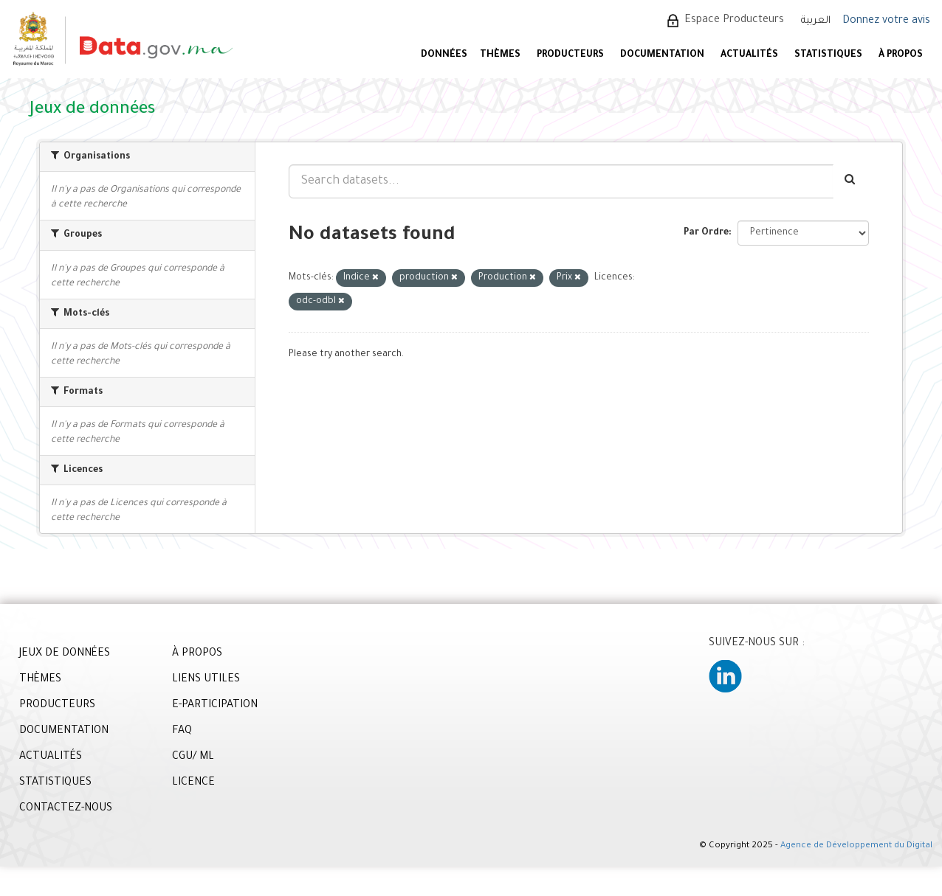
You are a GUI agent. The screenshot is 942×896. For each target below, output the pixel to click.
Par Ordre (706, 233)
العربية (816, 21)
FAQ (182, 731)
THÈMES (40, 680)
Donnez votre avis (886, 21)
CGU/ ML (193, 757)
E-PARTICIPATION (215, 706)
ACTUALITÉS (749, 55)
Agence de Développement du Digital (856, 846)
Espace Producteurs (734, 21)
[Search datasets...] (561, 181)
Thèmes (500, 55)
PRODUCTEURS (570, 55)
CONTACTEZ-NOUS (65, 809)
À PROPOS (901, 55)
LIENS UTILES (206, 680)
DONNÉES (444, 55)
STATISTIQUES (828, 55)
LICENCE (193, 783)
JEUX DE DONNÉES (64, 654)
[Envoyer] (851, 181)
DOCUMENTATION (662, 55)
